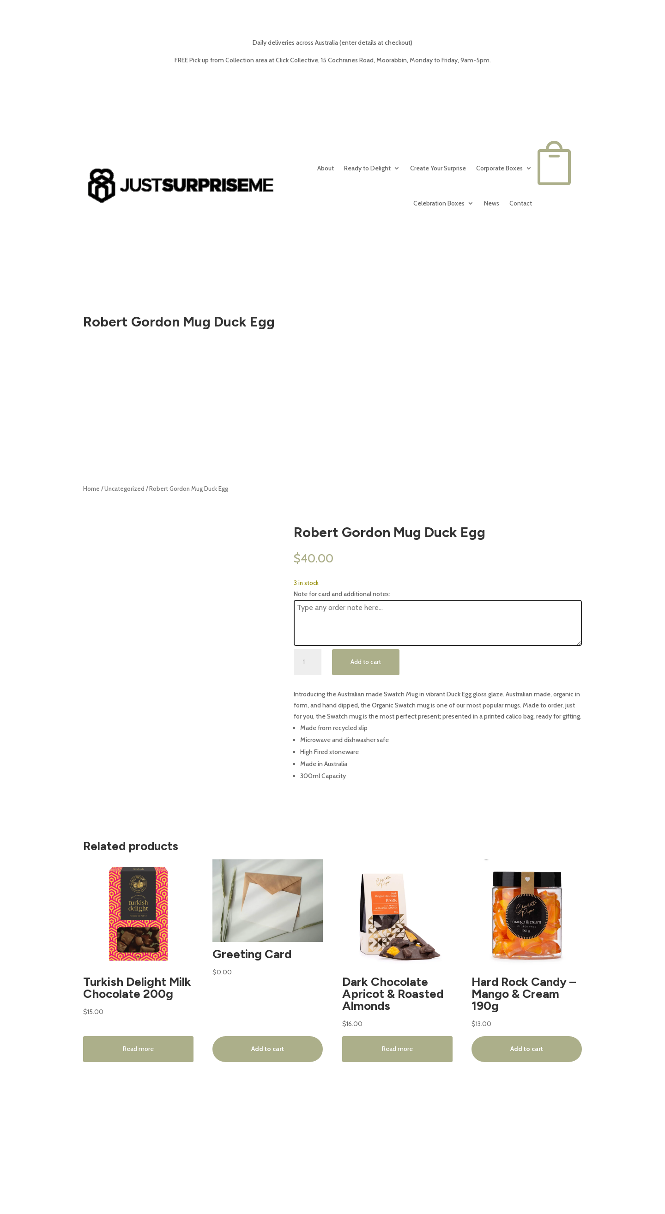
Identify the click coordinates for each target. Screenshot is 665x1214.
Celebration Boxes (439, 203)
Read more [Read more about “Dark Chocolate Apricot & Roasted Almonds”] (397, 1049)
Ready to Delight (367, 168)
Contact (520, 203)
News (491, 203)
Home (91, 488)
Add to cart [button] (267, 1049)
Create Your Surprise (438, 168)
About (325, 168)
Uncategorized (124, 488)
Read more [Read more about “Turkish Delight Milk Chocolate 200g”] (138, 1049)
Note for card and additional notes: (342, 594)
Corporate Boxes (499, 168)
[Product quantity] (307, 662)
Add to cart (366, 662)
